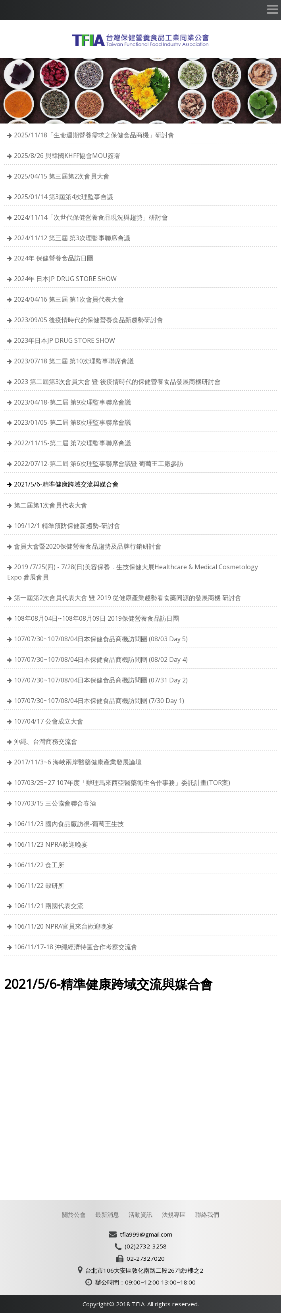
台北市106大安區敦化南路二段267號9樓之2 (144, 1270)
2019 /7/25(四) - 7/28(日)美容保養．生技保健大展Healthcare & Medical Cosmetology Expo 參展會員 (132, 572)
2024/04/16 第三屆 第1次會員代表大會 (69, 299)
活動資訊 (140, 1214)
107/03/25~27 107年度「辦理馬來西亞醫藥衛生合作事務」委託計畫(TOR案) (122, 782)
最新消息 (107, 1214)
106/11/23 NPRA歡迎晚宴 (51, 844)
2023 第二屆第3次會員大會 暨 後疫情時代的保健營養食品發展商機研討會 (117, 381)
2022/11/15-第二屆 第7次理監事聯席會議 (72, 443)
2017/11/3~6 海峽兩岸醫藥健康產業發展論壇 (78, 762)
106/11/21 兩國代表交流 (48, 905)
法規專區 (174, 1214)
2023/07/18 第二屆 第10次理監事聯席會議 (74, 361)
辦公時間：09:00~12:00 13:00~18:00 (145, 1282)
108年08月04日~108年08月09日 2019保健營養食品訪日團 (96, 618)
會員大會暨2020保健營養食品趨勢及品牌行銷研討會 (88, 546)
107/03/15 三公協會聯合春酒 (55, 803)
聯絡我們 (207, 1214)
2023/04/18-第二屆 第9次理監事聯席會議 (72, 402)
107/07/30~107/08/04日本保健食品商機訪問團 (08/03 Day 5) (101, 639)
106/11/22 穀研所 (39, 885)
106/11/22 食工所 (39, 865)
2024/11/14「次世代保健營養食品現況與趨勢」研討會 (91, 217)
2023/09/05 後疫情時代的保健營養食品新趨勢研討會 (88, 319)
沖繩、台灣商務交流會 (45, 741)
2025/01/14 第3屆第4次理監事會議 (63, 196)
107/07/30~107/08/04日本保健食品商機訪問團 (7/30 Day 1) (99, 700)
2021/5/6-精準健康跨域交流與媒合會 (66, 484)
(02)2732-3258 (146, 1246)
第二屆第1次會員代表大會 (50, 505)
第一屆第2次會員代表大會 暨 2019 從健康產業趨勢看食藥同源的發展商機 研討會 (127, 597)
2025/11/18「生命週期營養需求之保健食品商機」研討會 (94, 135)
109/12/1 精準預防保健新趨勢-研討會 (67, 525)
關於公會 (74, 1214)
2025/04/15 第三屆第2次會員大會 (62, 176)
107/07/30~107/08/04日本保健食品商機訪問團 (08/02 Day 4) (101, 659)
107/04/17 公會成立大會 (48, 721)
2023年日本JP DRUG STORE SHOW (64, 340)
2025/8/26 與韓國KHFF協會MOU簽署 (67, 155)
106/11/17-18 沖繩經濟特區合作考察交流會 (75, 946)
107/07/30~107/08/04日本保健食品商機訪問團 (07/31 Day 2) (101, 680)
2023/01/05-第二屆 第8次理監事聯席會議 (72, 422)
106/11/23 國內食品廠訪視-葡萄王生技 (69, 823)
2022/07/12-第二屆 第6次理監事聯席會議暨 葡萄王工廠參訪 (98, 463)
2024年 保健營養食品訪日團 (53, 258)
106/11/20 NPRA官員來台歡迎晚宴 (63, 926)
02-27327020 (146, 1258)
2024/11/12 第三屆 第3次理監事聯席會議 (72, 238)
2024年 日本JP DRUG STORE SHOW (65, 278)
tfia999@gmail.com (146, 1234)
